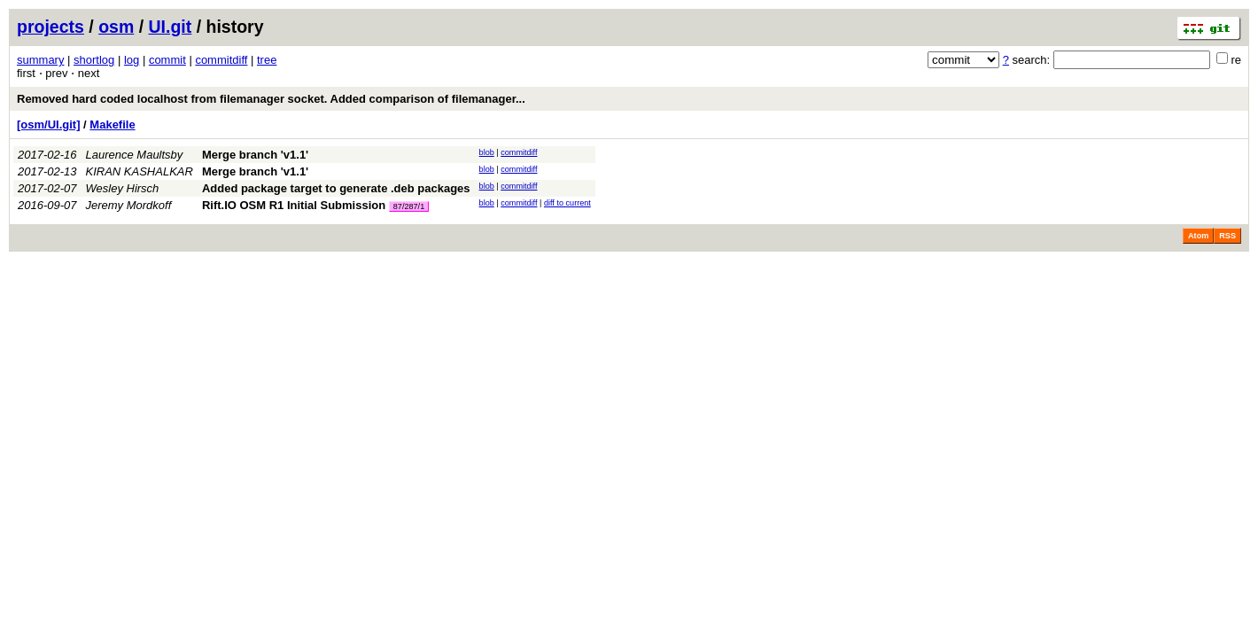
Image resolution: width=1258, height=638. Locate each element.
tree (266, 59)
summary (40, 59)
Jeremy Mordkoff (129, 205)
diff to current (567, 202)
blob (486, 152)
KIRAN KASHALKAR (139, 171)
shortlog (94, 59)
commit (167, 59)
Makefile (112, 124)
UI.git (170, 26)
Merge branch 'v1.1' (255, 154)
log (131, 59)
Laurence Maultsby (134, 154)
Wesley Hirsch (122, 188)
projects (50, 26)
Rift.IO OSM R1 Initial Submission (293, 205)
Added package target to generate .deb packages (336, 188)
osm (116, 26)
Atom (1198, 235)
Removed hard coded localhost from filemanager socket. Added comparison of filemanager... (271, 98)
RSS (1227, 235)
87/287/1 (408, 206)
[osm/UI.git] (49, 124)
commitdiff (221, 59)
